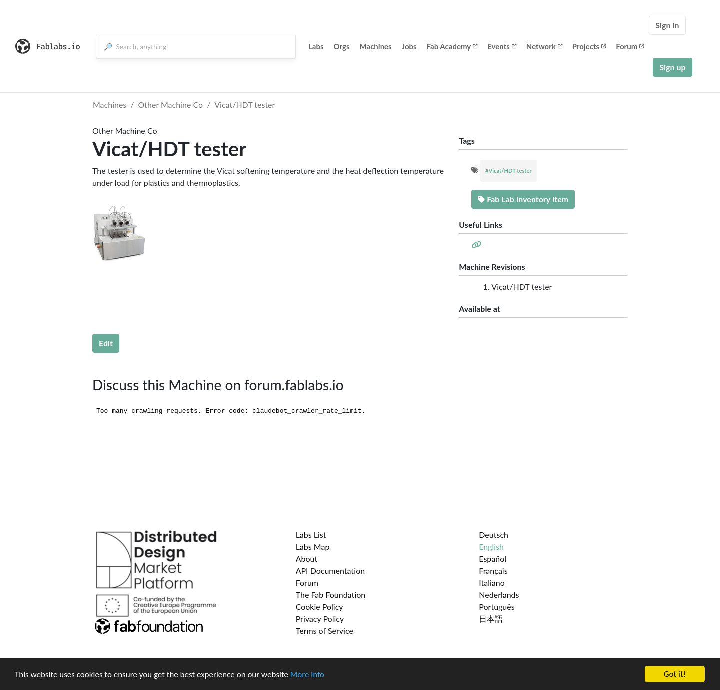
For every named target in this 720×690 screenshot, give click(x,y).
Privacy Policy (320, 618)
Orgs (342, 46)
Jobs (409, 46)
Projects (589, 46)
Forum (630, 46)
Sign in (667, 25)
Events (502, 46)
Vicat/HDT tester (244, 104)
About (307, 558)
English (491, 546)
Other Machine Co (171, 104)
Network (544, 46)
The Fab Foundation (331, 594)
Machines (376, 46)
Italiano (492, 582)
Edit (106, 343)
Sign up (673, 67)
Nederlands (499, 594)
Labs (316, 46)
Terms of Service (325, 630)
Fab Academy (452, 46)
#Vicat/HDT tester (509, 170)
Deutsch (493, 534)
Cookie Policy (320, 606)
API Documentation (331, 570)
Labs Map (313, 546)
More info (307, 674)
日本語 (491, 618)
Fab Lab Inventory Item (523, 199)
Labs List (311, 534)
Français (493, 570)
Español (492, 558)
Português (496, 606)
